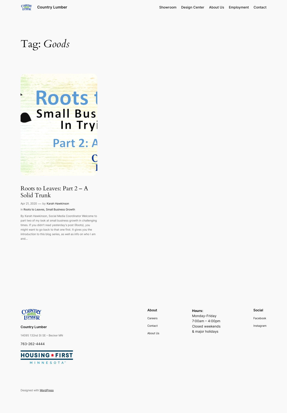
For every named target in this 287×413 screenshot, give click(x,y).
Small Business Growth (60, 209)
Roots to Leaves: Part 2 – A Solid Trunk (54, 192)
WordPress (47, 390)
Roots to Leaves (34, 209)
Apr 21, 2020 (29, 203)
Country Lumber (52, 7)
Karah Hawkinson (58, 203)
